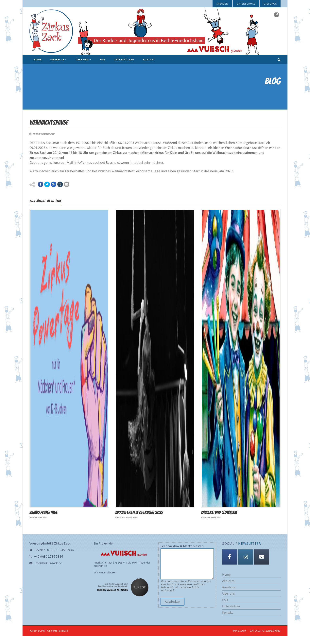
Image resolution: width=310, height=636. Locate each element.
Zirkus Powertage (43, 512)
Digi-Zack (270, 3)
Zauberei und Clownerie (219, 512)
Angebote (58, 59)
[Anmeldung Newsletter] (261, 556)
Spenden (222, 3)
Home (38, 59)
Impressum (239, 630)
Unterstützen (124, 59)
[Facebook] (229, 556)
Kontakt (149, 59)
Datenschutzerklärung (265, 630)
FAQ (102, 59)
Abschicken (172, 601)
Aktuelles (228, 580)
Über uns (83, 59)
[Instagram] (245, 556)
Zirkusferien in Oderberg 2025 (139, 512)
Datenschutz (246, 3)
